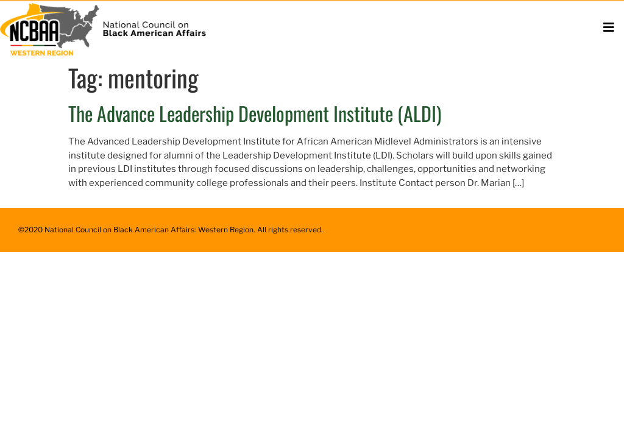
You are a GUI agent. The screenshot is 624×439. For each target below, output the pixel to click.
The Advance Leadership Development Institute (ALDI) (254, 113)
